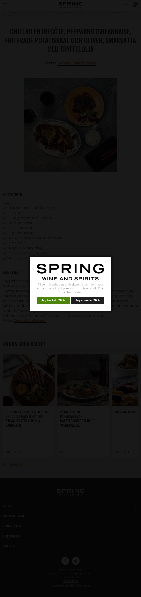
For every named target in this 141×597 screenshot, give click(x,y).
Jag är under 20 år (87, 300)
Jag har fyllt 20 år (53, 300)
